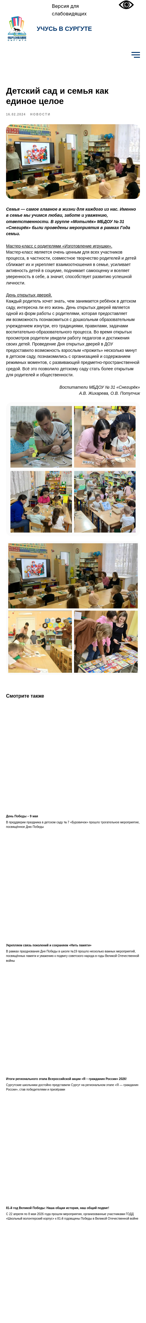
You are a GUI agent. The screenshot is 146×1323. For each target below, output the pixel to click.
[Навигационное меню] (135, 55)
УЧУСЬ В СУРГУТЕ (64, 28)
